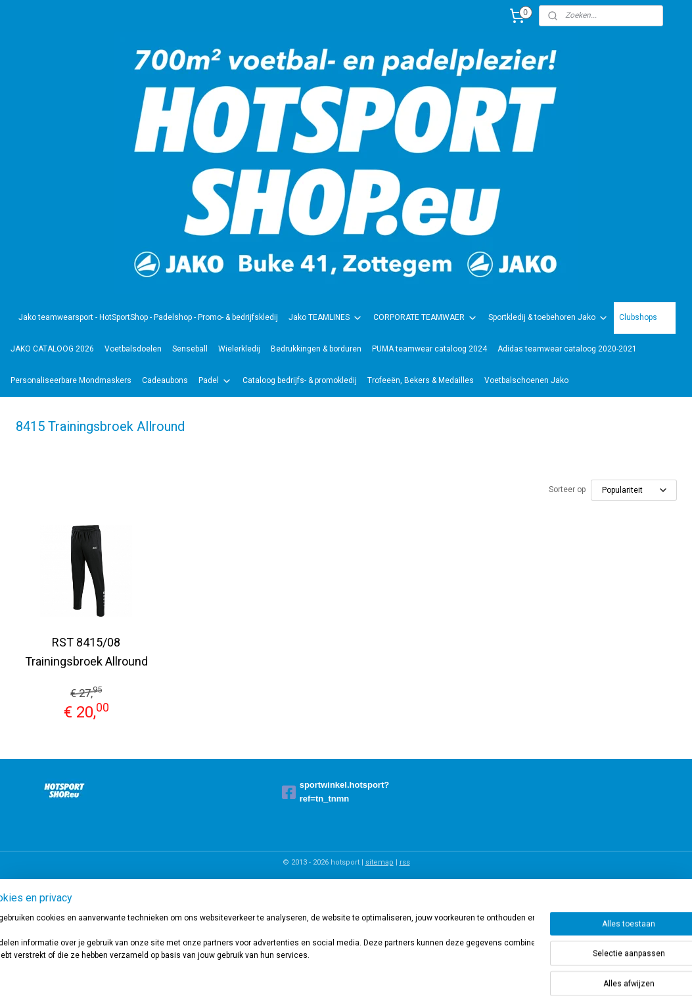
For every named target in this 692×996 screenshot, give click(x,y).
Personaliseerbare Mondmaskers (71, 380)
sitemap (379, 862)
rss (405, 862)
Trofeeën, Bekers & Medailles (420, 380)
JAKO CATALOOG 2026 (52, 348)
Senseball (190, 348)
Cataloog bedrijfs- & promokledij (299, 380)
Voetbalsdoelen (133, 348)
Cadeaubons (165, 380)
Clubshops (644, 318)
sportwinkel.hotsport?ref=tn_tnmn (336, 792)
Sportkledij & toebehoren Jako (548, 318)
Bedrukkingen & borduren (316, 348)
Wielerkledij (239, 348)
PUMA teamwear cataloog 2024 (429, 348)
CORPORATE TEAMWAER (425, 318)
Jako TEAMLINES (325, 318)
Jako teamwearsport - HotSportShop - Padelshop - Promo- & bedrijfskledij (148, 317)
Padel (215, 381)
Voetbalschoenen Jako (526, 380)
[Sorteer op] (633, 490)
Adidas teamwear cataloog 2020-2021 (567, 348)
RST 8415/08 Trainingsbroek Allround (86, 651)
